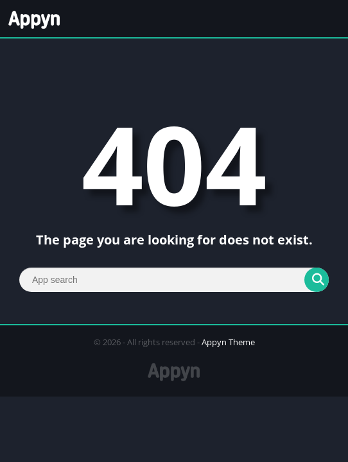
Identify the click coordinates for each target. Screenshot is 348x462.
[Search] (174, 280)
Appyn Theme (228, 342)
